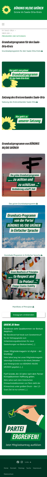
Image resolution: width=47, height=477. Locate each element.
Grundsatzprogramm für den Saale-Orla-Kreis (21, 51)
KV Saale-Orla (8, 30)
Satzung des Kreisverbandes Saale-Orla (19, 102)
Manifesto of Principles (22, 306)
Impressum (37, 468)
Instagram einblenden (23, 314)
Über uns (6, 33)
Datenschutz (8, 474)
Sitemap (21, 468)
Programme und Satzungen (14, 36)
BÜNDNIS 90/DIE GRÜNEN (28, 8)
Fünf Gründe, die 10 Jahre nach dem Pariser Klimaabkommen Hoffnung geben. (23, 375)
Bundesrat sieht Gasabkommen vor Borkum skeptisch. (23, 330)
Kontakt (13, 468)
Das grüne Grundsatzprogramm (22, 203)
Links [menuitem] (27, 462)
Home (6, 468)
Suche (28, 468)
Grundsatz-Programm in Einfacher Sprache (22, 255)
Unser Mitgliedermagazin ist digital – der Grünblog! (23, 352)
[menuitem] (6, 468)
